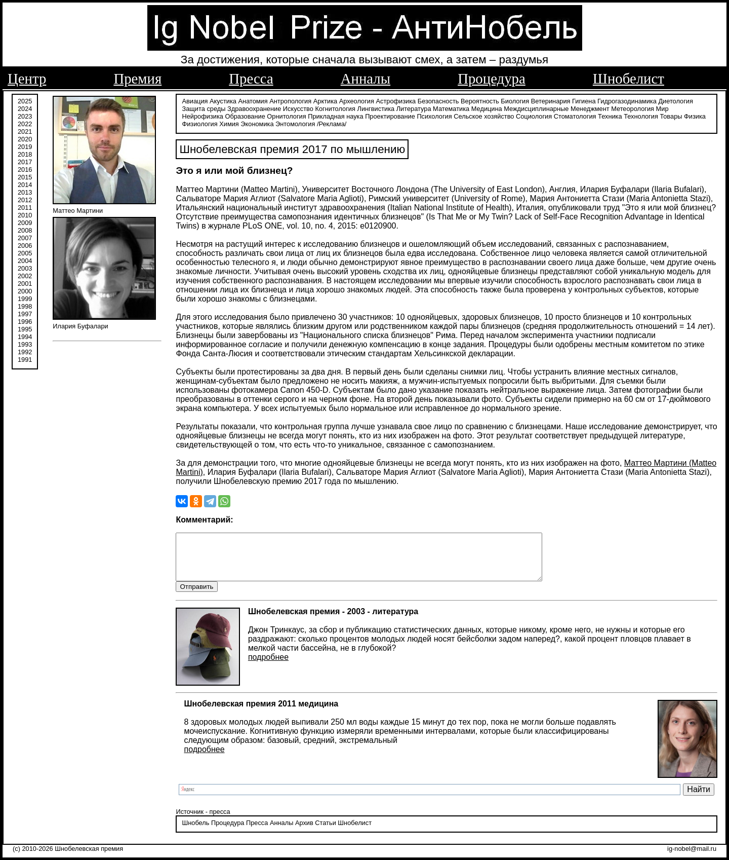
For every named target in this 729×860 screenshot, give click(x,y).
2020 (25, 138)
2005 (25, 252)
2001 (25, 282)
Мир (662, 107)
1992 (25, 351)
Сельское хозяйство (484, 115)
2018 (25, 153)
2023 (25, 115)
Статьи (325, 832)
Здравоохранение (254, 107)
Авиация (195, 100)
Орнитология (286, 115)
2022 (25, 123)
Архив (304, 832)
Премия (137, 78)
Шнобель (195, 832)
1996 (25, 320)
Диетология (675, 100)
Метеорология (632, 107)
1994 (25, 336)
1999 (25, 298)
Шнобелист (628, 78)
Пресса (251, 78)
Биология (515, 100)
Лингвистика (376, 107)
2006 (25, 244)
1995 (25, 328)
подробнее (268, 666)
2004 (25, 260)
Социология (534, 115)
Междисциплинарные (536, 107)
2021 (25, 130)
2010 (25, 214)
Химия (229, 123)
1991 (25, 358)
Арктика (325, 100)
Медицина (486, 107)
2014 (25, 184)
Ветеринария (551, 100)
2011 (25, 206)
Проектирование (390, 115)
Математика (451, 107)
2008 (25, 229)
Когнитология (335, 107)
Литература (413, 107)
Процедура (491, 78)
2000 (25, 290)
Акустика (223, 100)
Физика (695, 115)
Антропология (290, 100)
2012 (25, 199)
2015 (25, 176)
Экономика (256, 123)
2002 (25, 275)
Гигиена (583, 100)
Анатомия (253, 100)
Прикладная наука (335, 115)
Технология (641, 115)
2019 (25, 145)
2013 (25, 191)
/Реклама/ (331, 123)
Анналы (365, 78)
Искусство (298, 107)
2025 (25, 100)
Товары (671, 115)
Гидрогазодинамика (627, 100)
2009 (25, 222)
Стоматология (575, 115)
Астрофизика (396, 100)
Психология (434, 115)
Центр (27, 78)
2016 (25, 168)
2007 (25, 237)
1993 (25, 343)
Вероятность (480, 100)
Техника (610, 115)
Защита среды (203, 107)
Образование (245, 115)
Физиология (199, 123)
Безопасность (438, 100)
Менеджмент (590, 107)
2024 (25, 107)
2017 (25, 161)
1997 (25, 313)
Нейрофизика (202, 115)
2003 (25, 267)
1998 (25, 305)
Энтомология (295, 123)
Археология (356, 100)
